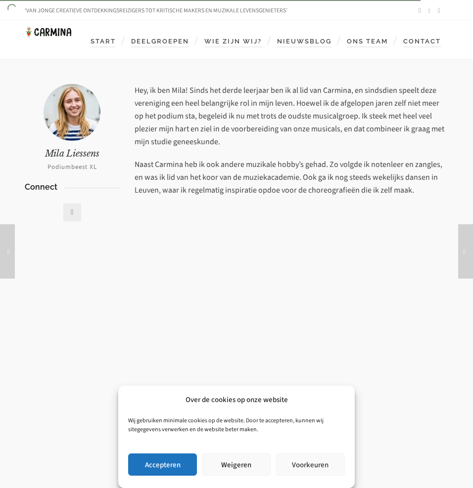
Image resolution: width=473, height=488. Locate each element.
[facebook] (421, 10)
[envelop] (440, 10)
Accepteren (163, 465)
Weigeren (236, 465)
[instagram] (430, 10)
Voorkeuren (310, 465)
